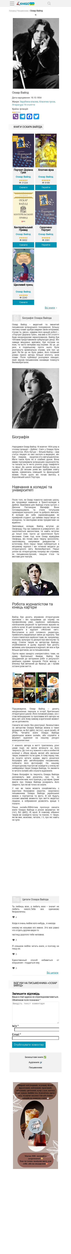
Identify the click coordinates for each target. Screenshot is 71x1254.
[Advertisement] (35, 857)
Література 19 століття (23, 105)
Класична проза (47, 101)
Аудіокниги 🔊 (35, 1066)
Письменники (35, 1072)
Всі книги (50, 307)
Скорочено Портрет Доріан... (46, 228)
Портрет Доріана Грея (23, 171)
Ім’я (15, 1030)
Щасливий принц (23, 285)
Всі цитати (52, 972)
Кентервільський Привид (23, 228)
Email (16, 1038)
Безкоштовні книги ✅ (35, 1061)
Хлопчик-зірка (46, 170)
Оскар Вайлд (23, 176)
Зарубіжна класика (29, 101)
